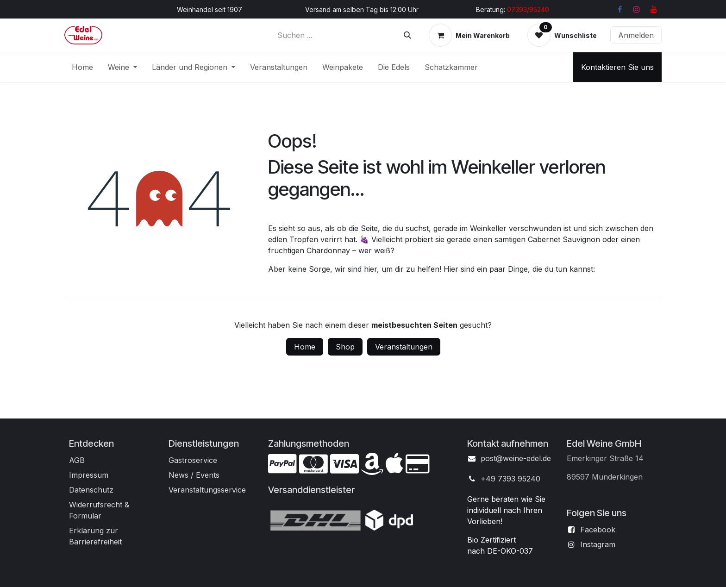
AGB (77, 460)
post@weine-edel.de (516, 458)
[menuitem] (82, 67)
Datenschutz (91, 489)
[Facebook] (619, 9)
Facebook (597, 529)
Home (304, 346)
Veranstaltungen (403, 346)
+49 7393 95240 (510, 478)
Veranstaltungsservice (207, 489)
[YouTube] (653, 9)
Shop (345, 346)
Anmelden (636, 35)
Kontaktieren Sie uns (617, 67)
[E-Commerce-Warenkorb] (469, 35)
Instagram (597, 544)
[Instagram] (636, 9)
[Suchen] (407, 35)
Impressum (88, 475)
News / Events (194, 475)
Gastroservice (193, 460)
